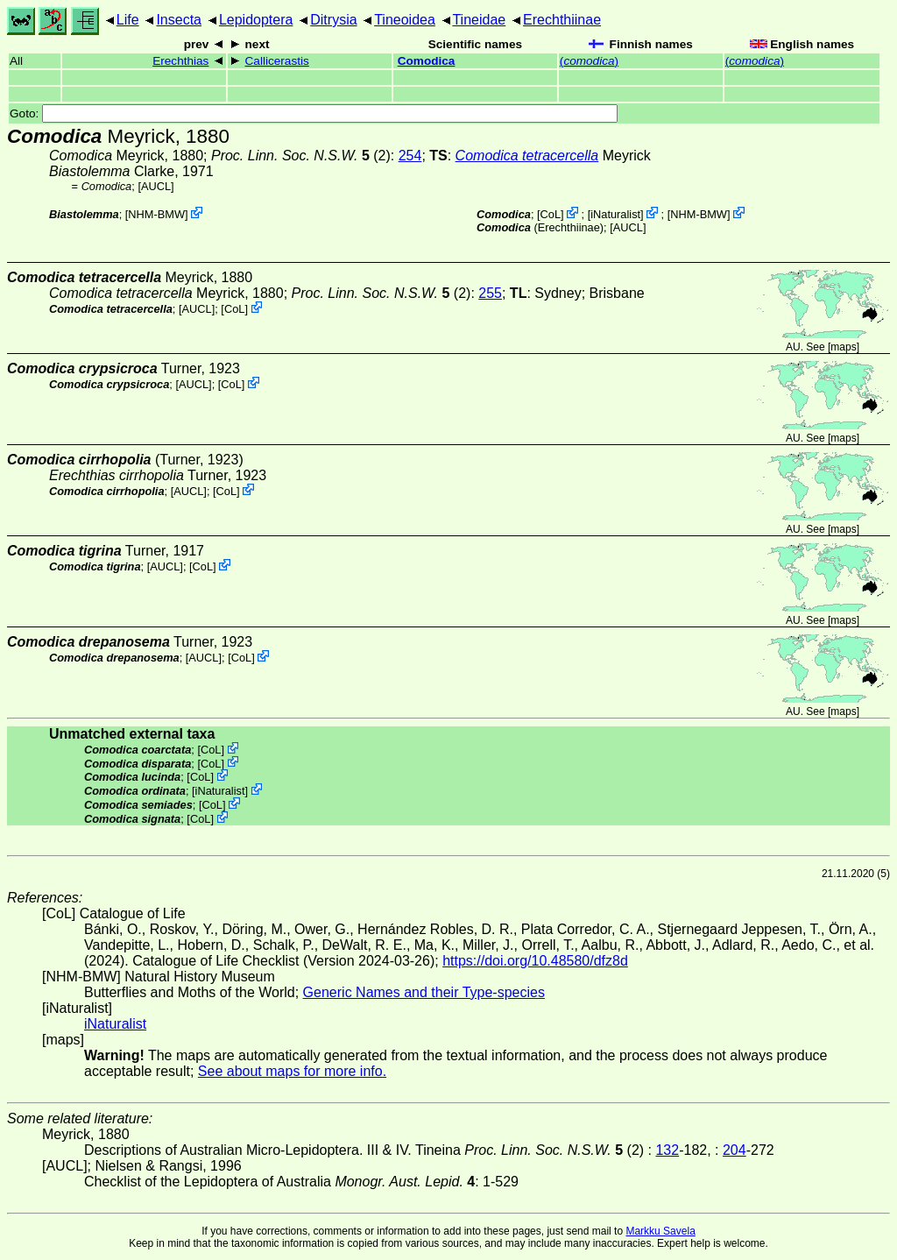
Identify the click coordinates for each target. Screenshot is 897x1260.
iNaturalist (615, 214)
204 (734, 1150)
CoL (550, 214)
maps (843, 347)
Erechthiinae (562, 19)
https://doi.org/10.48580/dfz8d (535, 960)
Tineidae (478, 19)
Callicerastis (277, 60)
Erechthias (180, 60)
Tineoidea (404, 19)
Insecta (178, 19)
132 (667, 1150)
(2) (301, 155)
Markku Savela (660, 1231)
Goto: (314, 113)
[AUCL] (155, 186)
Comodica (427, 60)
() (589, 60)
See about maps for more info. (292, 1071)
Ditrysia (333, 19)
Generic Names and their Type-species (424, 992)
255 (490, 293)
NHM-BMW (156, 214)
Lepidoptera (256, 19)
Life (128, 19)
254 (410, 155)
